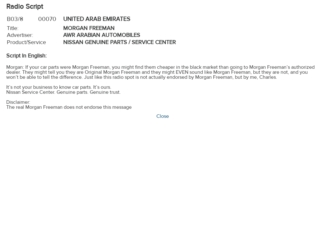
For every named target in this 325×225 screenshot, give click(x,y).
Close (162, 116)
